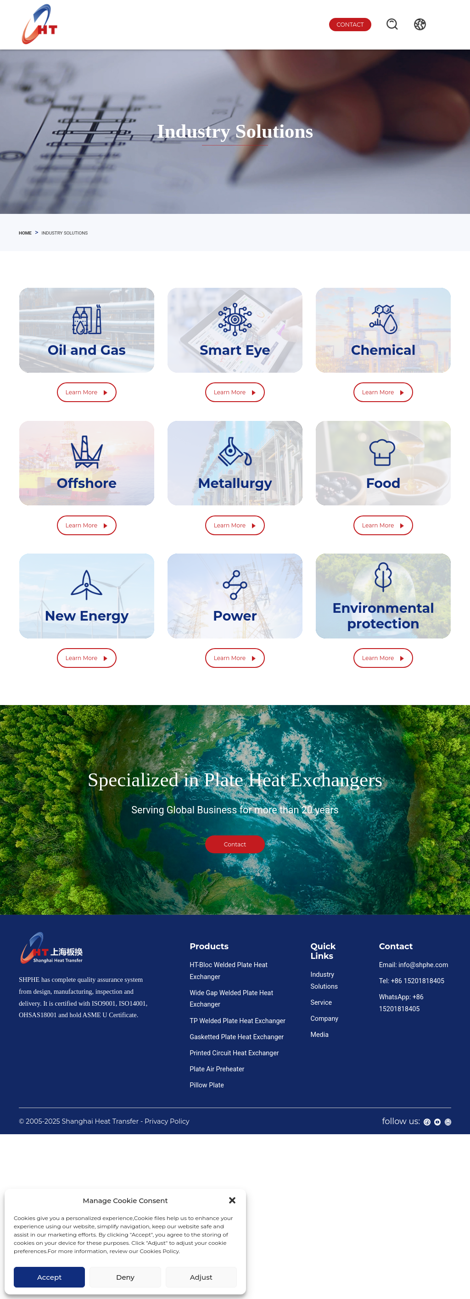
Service (321, 1157)
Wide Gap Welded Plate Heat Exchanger (231, 1153)
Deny (125, 1277)
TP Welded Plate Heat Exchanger (237, 1175)
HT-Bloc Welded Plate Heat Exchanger (229, 1125)
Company (324, 1173)
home (28, 232)
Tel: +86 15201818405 (411, 1135)
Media (319, 1189)
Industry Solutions (324, 1135)
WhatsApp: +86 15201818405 (401, 1157)
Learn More (87, 439)
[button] (232, 1200)
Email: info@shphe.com (413, 1119)
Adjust (201, 1277)
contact (340, 24)
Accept (49, 1277)
